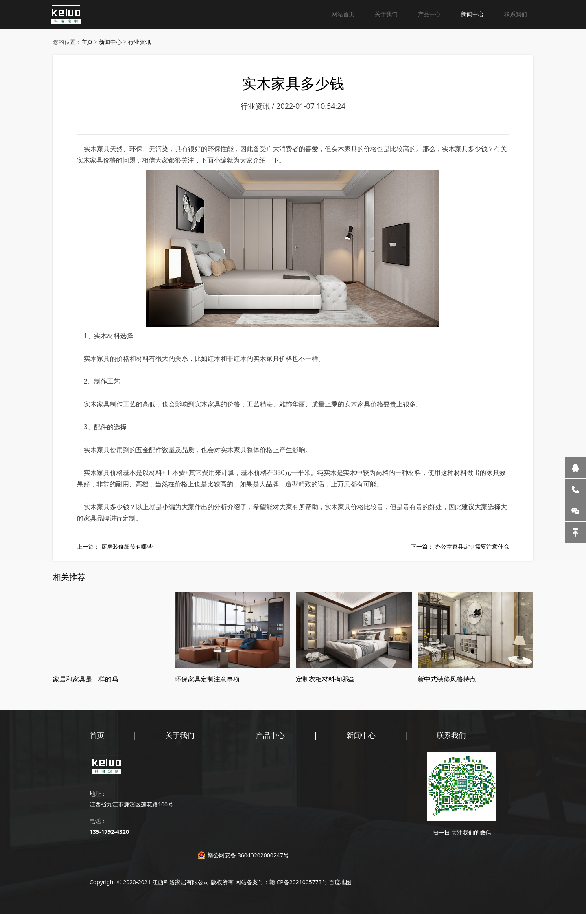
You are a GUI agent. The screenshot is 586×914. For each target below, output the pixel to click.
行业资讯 (139, 42)
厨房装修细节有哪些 (127, 546)
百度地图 (340, 882)
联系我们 (515, 14)
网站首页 (343, 14)
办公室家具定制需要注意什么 (472, 546)
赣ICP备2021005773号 (298, 882)
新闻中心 (472, 14)
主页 (87, 42)
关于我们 (386, 14)
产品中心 (429, 14)
